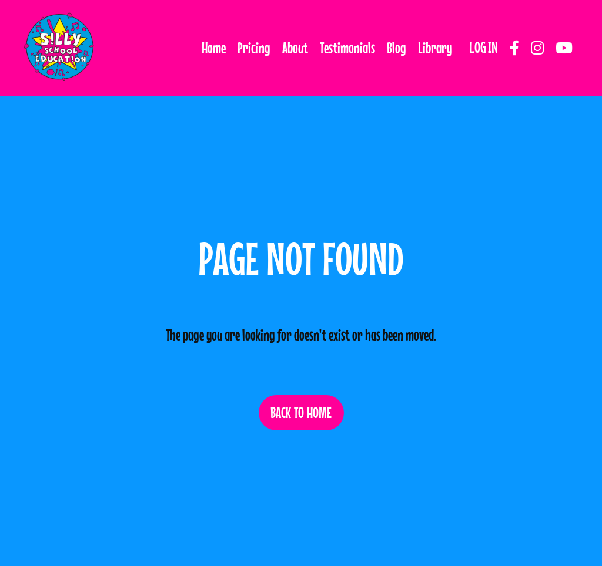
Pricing (254, 47)
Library (435, 47)
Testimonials (347, 47)
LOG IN (484, 47)
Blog (396, 47)
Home (214, 47)
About (295, 47)
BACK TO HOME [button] (301, 412)
